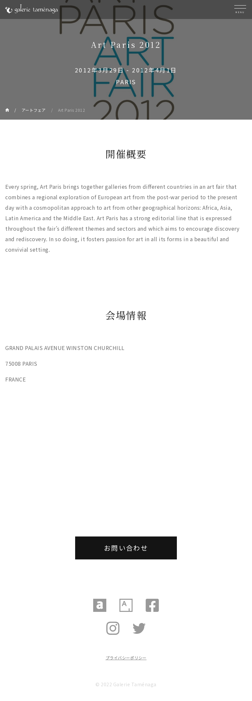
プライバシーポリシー (126, 657)
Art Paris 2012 (71, 110)
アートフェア (34, 110)
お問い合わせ (126, 548)
